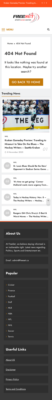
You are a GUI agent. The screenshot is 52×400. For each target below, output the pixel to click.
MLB (10, 307)
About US (10, 359)
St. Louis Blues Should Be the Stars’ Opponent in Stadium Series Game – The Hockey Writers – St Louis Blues (30, 169)
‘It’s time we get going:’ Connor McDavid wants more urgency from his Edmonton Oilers (29, 185)
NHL (6, 136)
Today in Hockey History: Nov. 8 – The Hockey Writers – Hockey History (29, 200)
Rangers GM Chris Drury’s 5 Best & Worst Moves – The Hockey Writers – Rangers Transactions (30, 216)
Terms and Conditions (16, 389)
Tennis (11, 336)
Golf (10, 302)
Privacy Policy (12, 379)
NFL (10, 319)
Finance (11, 290)
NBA (10, 313)
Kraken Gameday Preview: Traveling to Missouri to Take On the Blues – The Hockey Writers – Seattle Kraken (20, 3)
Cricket (11, 284)
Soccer (11, 330)
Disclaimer (11, 369)
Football (11, 296)
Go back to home (26, 82)
